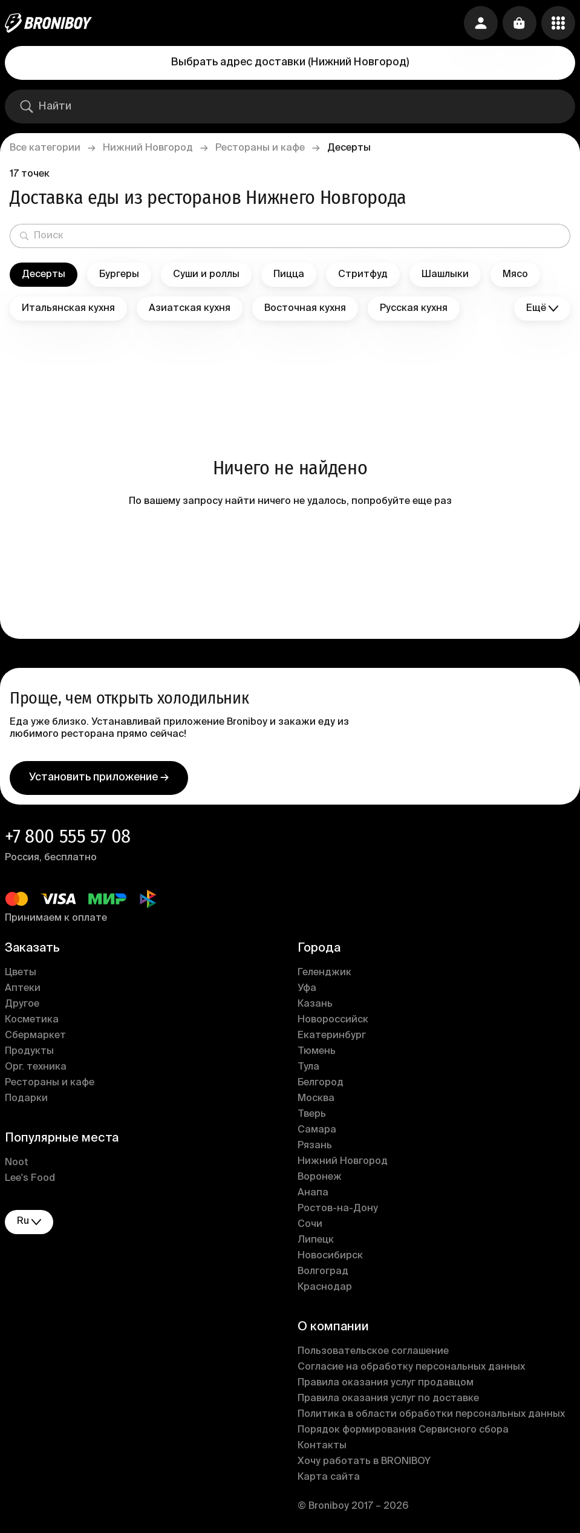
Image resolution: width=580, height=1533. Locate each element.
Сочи (310, 1224)
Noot (16, 1163)
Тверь (312, 1114)
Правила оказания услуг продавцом (386, 1383)
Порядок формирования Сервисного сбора (403, 1430)
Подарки (26, 1098)
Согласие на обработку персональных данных (411, 1367)
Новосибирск (330, 1256)
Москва (316, 1098)
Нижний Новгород (148, 148)
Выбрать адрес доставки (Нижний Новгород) (290, 62)
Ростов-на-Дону (338, 1209)
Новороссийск (333, 1020)
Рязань (315, 1146)
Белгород (321, 1083)
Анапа (313, 1193)
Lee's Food (30, 1178)
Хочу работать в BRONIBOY (364, 1461)
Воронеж (320, 1177)
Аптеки (23, 988)
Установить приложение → (99, 777)
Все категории (45, 148)
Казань (315, 1004)
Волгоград (323, 1271)
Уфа (307, 988)
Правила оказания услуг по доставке (388, 1399)
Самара (317, 1130)
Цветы (20, 973)
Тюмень (317, 1051)
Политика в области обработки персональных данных (431, 1414)
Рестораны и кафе (260, 148)
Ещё (542, 309)
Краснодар (325, 1287)
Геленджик (324, 973)
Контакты (322, 1446)
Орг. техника (36, 1067)
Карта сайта (329, 1477)
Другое (22, 1004)
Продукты (29, 1051)
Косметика (32, 1020)
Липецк (316, 1240)
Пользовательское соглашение (373, 1351)
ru (29, 1222)
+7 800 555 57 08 (68, 836)
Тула (308, 1067)
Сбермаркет (35, 1036)
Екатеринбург (332, 1036)
